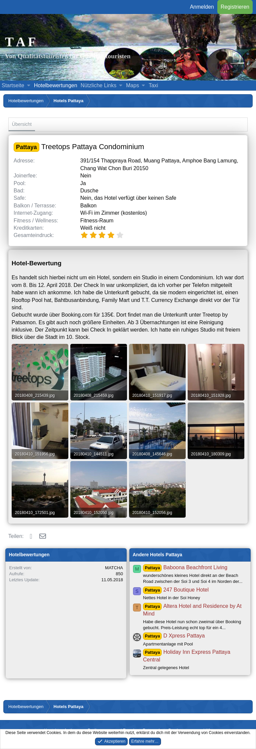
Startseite (13, 85)
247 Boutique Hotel (176, 590)
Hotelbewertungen (55, 85)
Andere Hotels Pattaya (157, 554)
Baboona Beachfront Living (185, 567)
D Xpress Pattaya (174, 635)
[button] (28, 86)
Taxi (153, 85)
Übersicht (22, 124)
